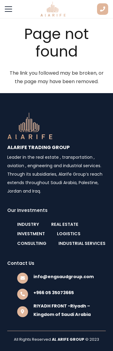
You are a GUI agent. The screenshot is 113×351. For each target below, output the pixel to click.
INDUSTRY (28, 224)
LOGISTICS (68, 234)
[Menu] (8, 9)
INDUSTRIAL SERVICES (81, 243)
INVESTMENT (31, 234)
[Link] (53, 9)
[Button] (102, 9)
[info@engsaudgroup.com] (25, 278)
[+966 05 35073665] (25, 294)
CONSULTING (31, 243)
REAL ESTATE (64, 224)
